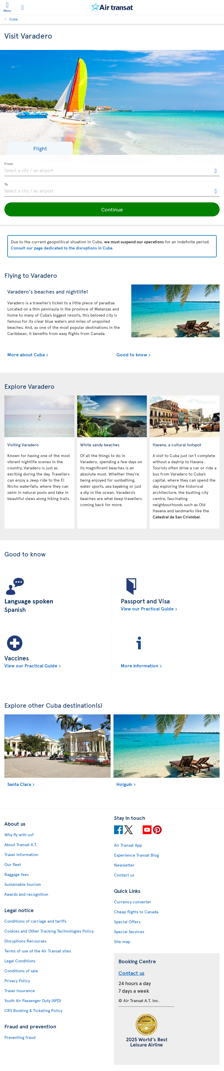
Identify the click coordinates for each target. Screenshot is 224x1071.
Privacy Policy (17, 980)
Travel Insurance (19, 990)
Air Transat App (128, 845)
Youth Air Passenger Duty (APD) (32, 1000)
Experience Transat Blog (136, 855)
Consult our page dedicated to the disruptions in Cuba (61, 248)
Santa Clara (19, 784)
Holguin (124, 784)
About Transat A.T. (20, 844)
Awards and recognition (26, 894)
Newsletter (124, 865)
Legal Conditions (19, 961)
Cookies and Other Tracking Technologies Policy (49, 931)
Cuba (13, 19)
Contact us (124, 875)
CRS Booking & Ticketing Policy (33, 1010)
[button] (40, 148)
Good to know (131, 354)
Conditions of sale (21, 970)
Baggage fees (16, 874)
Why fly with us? (19, 834)
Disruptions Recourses (25, 941)
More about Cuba (26, 354)
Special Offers (127, 921)
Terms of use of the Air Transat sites (37, 951)
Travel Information (21, 854)
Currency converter (132, 902)
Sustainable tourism (22, 884)
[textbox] (112, 169)
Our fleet (12, 864)
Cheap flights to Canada (136, 911)
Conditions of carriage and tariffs (35, 921)
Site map (122, 941)
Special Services (129, 931)
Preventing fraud (19, 1037)
